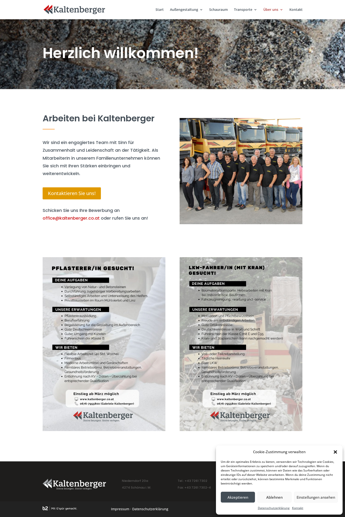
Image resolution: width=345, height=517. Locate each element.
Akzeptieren (238, 497)
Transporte (243, 10)
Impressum (120, 509)
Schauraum (218, 10)
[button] (335, 452)
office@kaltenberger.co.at (71, 218)
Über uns (270, 10)
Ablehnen (274, 497)
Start (160, 10)
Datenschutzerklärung (274, 508)
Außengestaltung (184, 10)
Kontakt (297, 508)
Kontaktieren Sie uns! (72, 193)
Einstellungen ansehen (316, 497)
